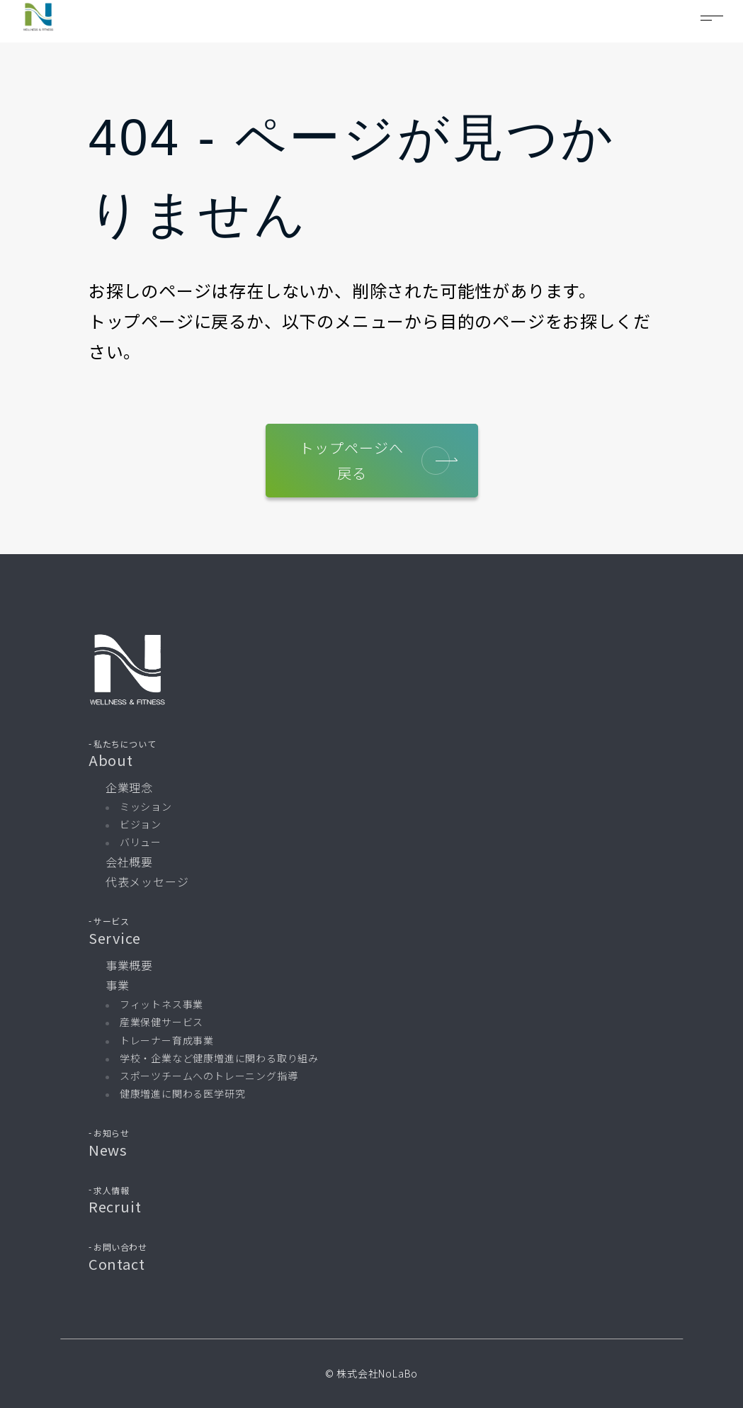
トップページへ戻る (375, 460)
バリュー (140, 842)
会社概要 (129, 861)
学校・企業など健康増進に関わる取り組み (219, 1058)
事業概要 (129, 965)
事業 (118, 984)
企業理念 (129, 787)
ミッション (146, 806)
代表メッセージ (147, 881)
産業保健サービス (161, 1022)
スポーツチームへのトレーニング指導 (209, 1076)
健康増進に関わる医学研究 (183, 1093)
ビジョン (140, 824)
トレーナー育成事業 (167, 1040)
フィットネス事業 (161, 1004)
